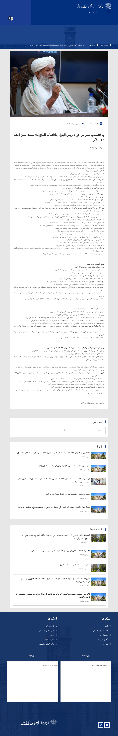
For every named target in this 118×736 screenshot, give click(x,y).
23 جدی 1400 (95, 123)
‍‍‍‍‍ (53, 452)
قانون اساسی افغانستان (46, 630)
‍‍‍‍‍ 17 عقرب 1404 (84, 568)
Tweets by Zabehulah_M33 (101, 665)
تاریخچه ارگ (50, 625)
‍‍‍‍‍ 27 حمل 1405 (85, 498)
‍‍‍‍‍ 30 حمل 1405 (85, 485)
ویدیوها (105, 643)
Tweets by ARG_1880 (50, 665)
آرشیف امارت (49, 639)
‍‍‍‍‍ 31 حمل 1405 (85, 469)
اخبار (106, 625)
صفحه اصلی (103, 45)
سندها (52, 634)
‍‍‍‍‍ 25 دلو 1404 (85, 542)
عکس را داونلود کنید (75, 123)
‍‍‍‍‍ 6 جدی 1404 (85, 554)
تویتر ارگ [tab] (32, 655)
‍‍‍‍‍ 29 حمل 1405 (85, 511)
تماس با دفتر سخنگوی (46, 643)
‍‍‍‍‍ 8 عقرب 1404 (85, 585)
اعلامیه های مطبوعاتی (100, 630)
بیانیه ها (92, 45)
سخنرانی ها (104, 634)
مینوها (109, 12)
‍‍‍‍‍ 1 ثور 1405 (86, 456)
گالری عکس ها (103, 639)
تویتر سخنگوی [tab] (85, 655)
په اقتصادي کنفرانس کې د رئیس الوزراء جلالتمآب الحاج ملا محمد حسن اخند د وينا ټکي (59, 137)
